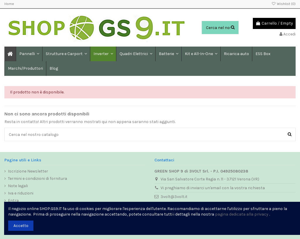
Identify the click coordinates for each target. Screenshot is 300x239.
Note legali (18, 185)
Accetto (20, 225)
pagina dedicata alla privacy (241, 214)
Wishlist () (284, 4)
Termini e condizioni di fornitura (37, 178)
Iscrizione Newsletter (28, 171)
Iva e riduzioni (20, 193)
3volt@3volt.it (174, 196)
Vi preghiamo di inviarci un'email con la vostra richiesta (213, 187)
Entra (13, 200)
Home (9, 4)
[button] (66, 54)
